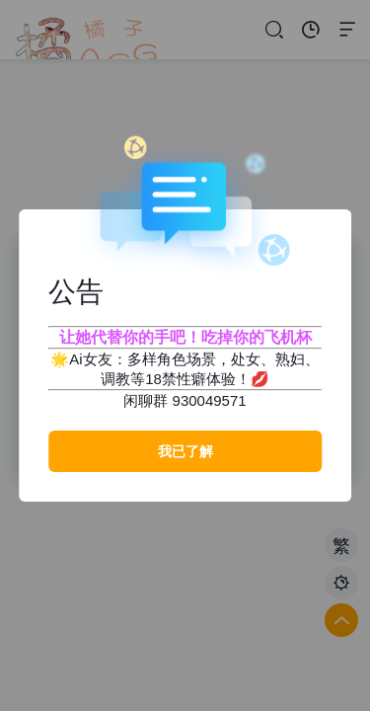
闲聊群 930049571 (184, 400)
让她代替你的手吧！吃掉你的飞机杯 (185, 337)
